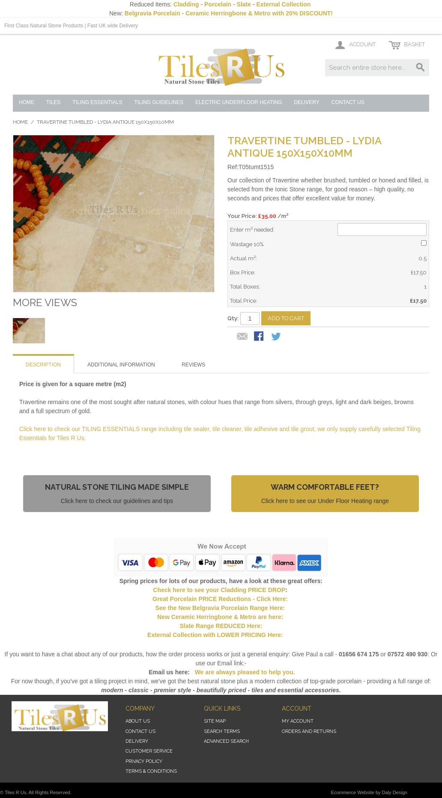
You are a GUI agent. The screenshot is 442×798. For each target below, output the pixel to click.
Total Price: (243, 301)
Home (20, 122)
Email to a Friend (242, 336)
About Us (137, 721)
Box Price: (242, 272)
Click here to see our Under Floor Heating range (325, 500)
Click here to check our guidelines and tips (117, 500)
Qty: (233, 318)
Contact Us (140, 731)
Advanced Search (226, 741)
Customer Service (149, 751)
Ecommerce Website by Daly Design (369, 792)
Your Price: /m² (257, 216)
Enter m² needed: (252, 229)
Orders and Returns (309, 731)
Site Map (215, 721)
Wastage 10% (246, 244)
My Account (298, 721)
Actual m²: (243, 258)
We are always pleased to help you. (244, 672)
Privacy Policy (143, 761)
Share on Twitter (276, 336)
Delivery (136, 741)
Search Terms (222, 731)
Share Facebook (259, 336)
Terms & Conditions (151, 771)
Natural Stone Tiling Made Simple (117, 486)
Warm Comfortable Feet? (325, 486)
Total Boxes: (245, 286)
